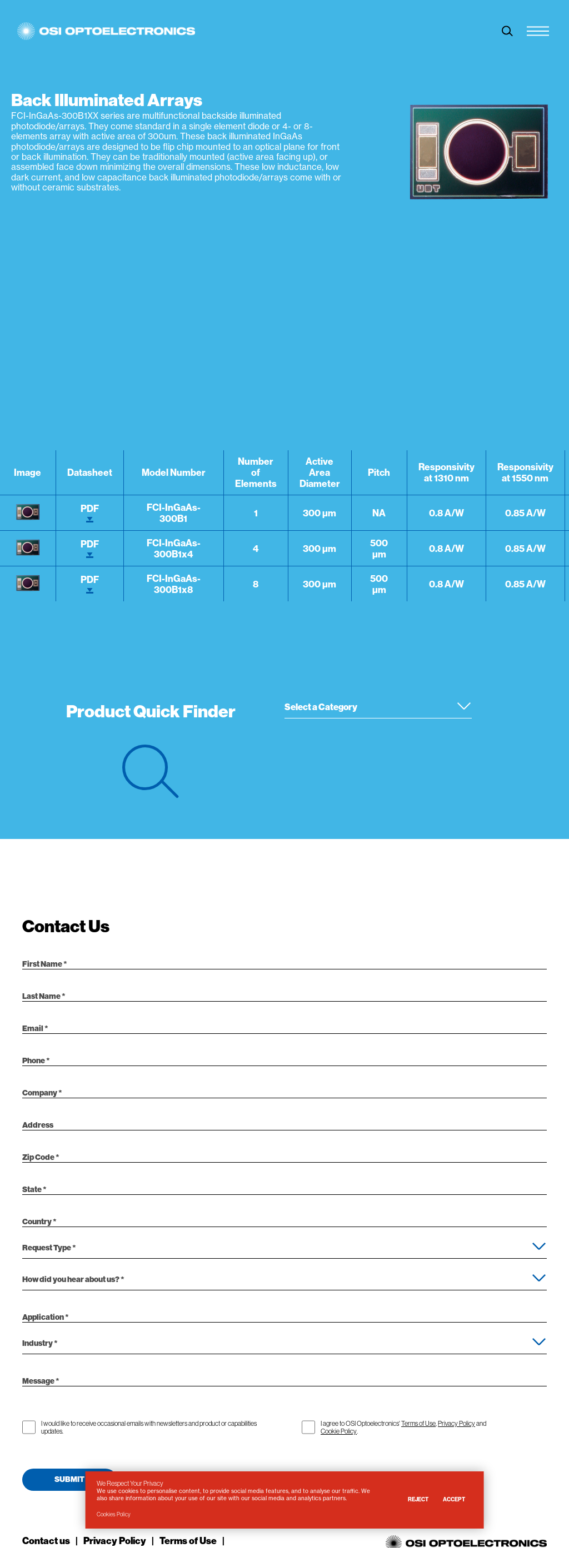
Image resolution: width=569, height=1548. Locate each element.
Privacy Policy (456, 1424)
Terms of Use (418, 1424)
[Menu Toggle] (538, 31)
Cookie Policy (339, 1431)
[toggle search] (507, 31)
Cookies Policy (114, 1514)
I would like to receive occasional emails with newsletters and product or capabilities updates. (149, 1427)
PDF (90, 512)
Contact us (46, 1540)
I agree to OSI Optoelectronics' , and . (403, 1427)
